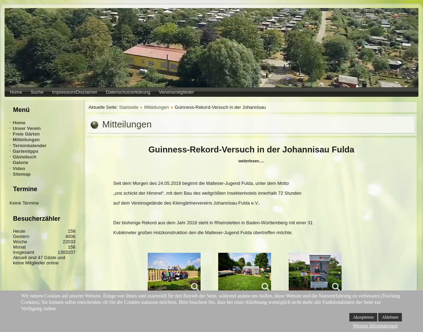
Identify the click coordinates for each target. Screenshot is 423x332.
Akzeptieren (363, 317)
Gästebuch (24, 156)
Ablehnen (390, 317)
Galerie (20, 162)
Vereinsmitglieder (176, 92)
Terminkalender (30, 145)
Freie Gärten (26, 134)
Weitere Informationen (375, 325)
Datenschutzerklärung (128, 92)
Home (16, 92)
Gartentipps (25, 151)
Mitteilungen (26, 139)
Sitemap (22, 174)
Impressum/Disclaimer (75, 92)
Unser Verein (27, 128)
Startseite (129, 107)
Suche (37, 92)
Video (19, 168)
